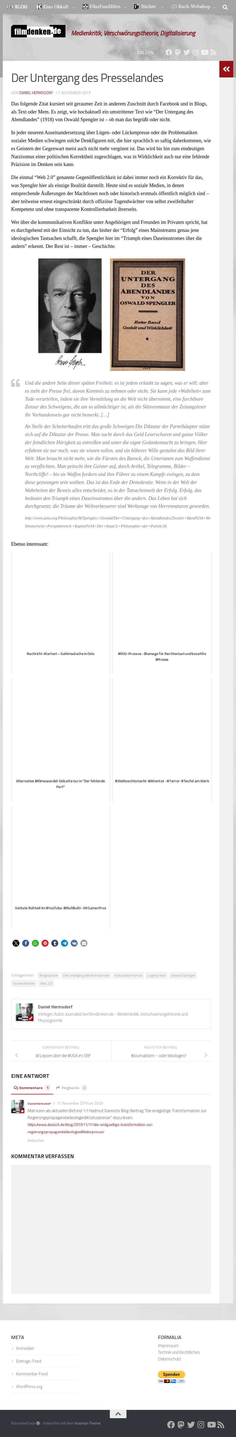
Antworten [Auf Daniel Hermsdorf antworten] (36, 1140)
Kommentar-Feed (32, 1373)
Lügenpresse (157, 975)
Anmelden (25, 1348)
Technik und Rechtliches (179, 1351)
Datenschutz (169, 1358)
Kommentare (34, 1087)
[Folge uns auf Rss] (213, 52)
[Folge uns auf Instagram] (195, 52)
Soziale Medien (24, 983)
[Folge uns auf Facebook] (169, 52)
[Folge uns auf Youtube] (204, 52)
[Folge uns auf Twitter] (186, 52)
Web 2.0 (46, 983)
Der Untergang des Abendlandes (86, 975)
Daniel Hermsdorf (36, 92)
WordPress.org (29, 1386)
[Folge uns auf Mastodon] (177, 52)
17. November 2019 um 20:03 (80, 1103)
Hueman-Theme (88, 1422)
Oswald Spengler (183, 975)
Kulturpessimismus (128, 975)
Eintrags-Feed (28, 1360)
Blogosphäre (48, 975)
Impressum (168, 1345)
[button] (15, 943)
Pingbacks (76, 1087)
